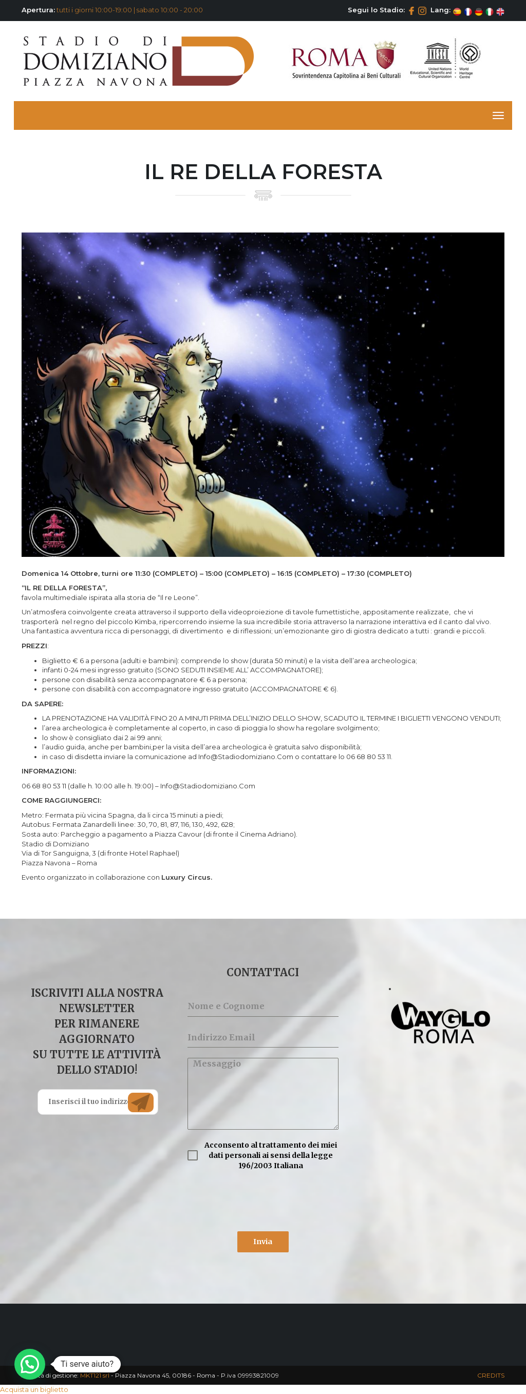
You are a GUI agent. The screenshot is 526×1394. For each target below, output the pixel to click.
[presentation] (262, 1201)
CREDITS (490, 1375)
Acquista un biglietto (34, 1389)
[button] (29, 1364)
